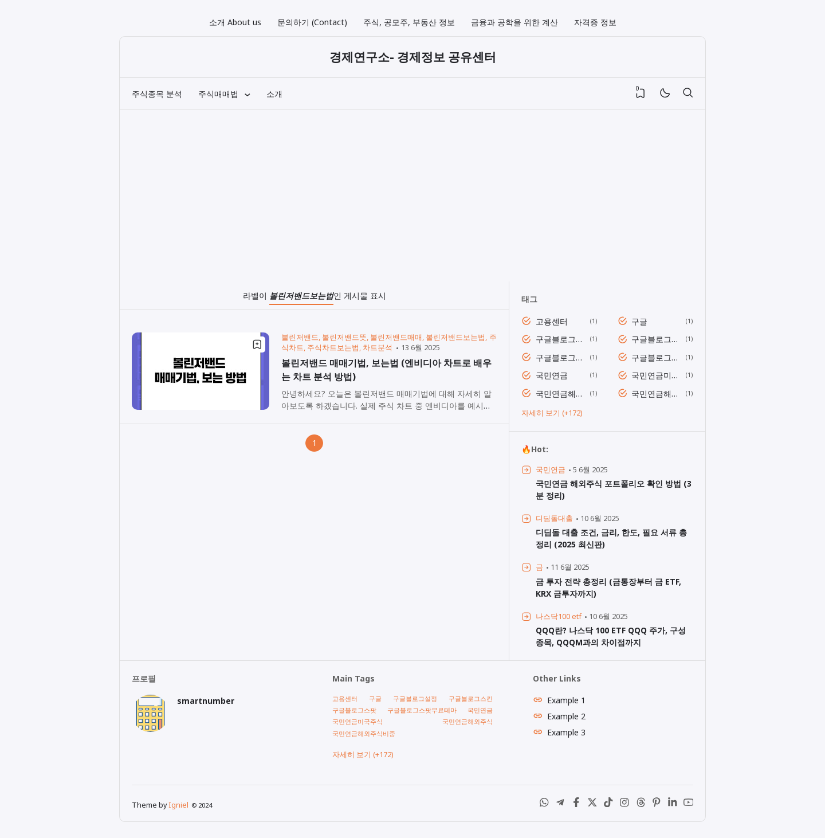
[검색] (687, 93)
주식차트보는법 (333, 348)
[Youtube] (688, 804)
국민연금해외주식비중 (656, 393)
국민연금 (552, 375)
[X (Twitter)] (592, 804)
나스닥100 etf (559, 616)
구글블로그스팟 (561, 357)
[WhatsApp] (544, 804)
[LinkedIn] (672, 804)
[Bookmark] (257, 344)
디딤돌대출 (554, 518)
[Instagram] (624, 804)
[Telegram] (560, 804)
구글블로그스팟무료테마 (656, 357)
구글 (639, 321)
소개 (274, 93)
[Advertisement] (412, 195)
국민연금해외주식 (561, 393)
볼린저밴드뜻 (344, 337)
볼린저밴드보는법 (455, 337)
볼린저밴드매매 (396, 337)
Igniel (178, 805)
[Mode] (664, 94)
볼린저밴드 (300, 337)
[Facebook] (576, 804)
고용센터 (552, 321)
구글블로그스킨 (656, 339)
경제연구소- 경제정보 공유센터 (412, 57)
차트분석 (377, 348)
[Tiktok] (608, 804)
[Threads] (640, 804)
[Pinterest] (656, 804)
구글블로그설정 (561, 339)
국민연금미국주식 (656, 375)
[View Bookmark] (640, 93)
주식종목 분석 (157, 93)
